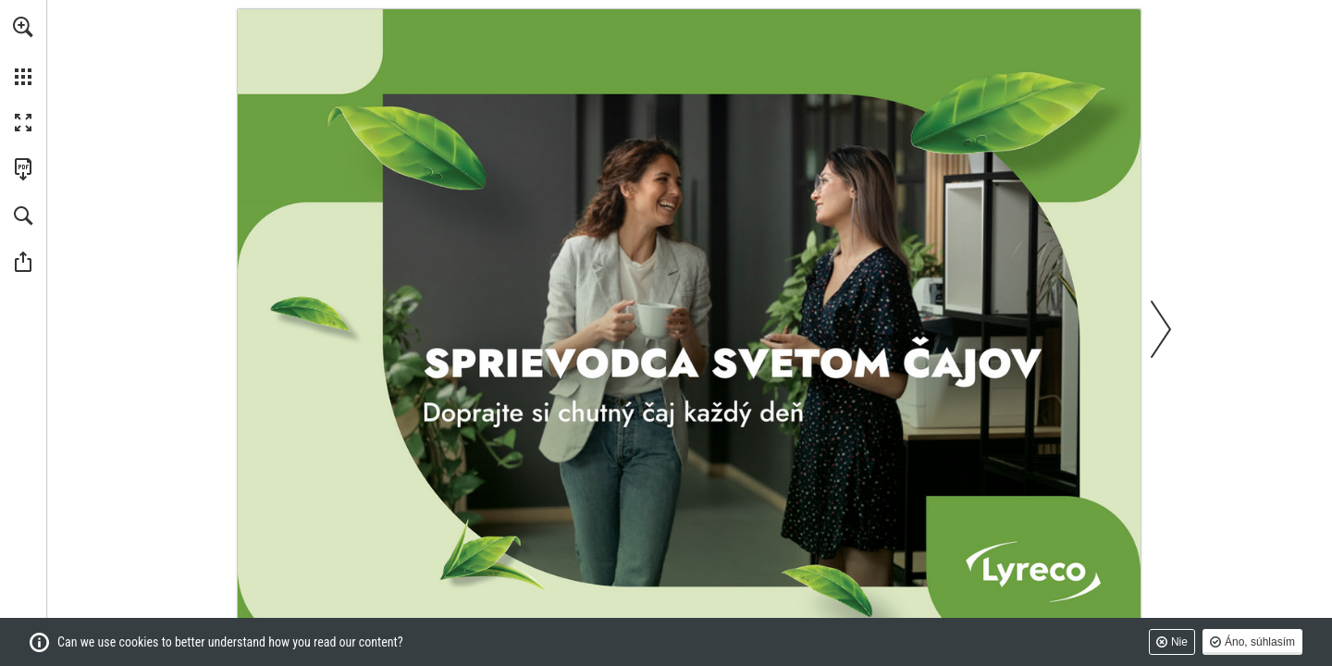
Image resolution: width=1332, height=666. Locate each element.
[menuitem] (23, 51)
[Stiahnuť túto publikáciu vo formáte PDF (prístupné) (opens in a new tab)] (23, 169)
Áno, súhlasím (1260, 641)
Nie (1179, 641)
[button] (23, 27)
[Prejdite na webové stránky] (689, 328)
